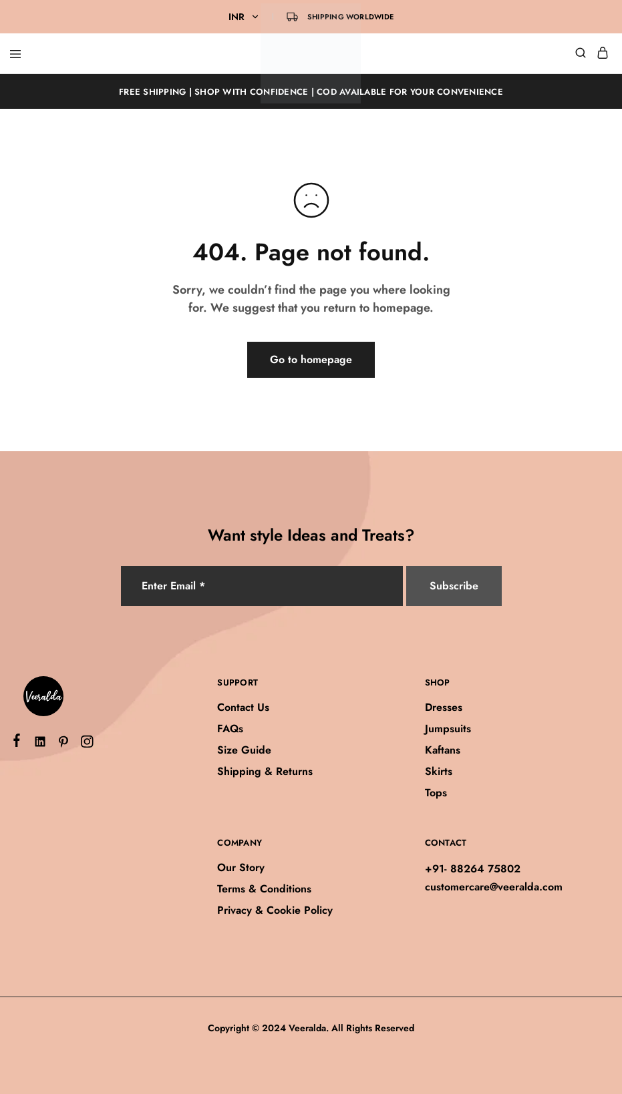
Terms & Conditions (264, 888)
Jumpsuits (448, 728)
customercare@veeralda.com (494, 886)
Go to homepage (311, 359)
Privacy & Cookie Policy (275, 910)
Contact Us (243, 707)
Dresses (443, 707)
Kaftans (442, 750)
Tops (436, 792)
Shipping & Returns (265, 771)
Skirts (438, 771)
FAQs (230, 728)
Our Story (241, 867)
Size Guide (244, 750)
